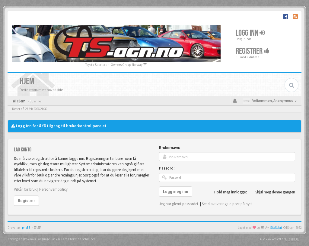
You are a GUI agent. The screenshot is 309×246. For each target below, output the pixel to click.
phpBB (26, 228)
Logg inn (250, 33)
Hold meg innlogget (227, 192)
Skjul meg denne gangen (272, 192)
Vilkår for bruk (25, 189)
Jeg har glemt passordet (178, 203)
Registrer (252, 51)
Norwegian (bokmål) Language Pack (32, 239)
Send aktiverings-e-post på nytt (227, 203)
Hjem (20, 101)
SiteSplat (276, 228)
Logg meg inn (175, 191)
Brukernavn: (169, 147)
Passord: (166, 168)
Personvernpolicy (53, 189)
